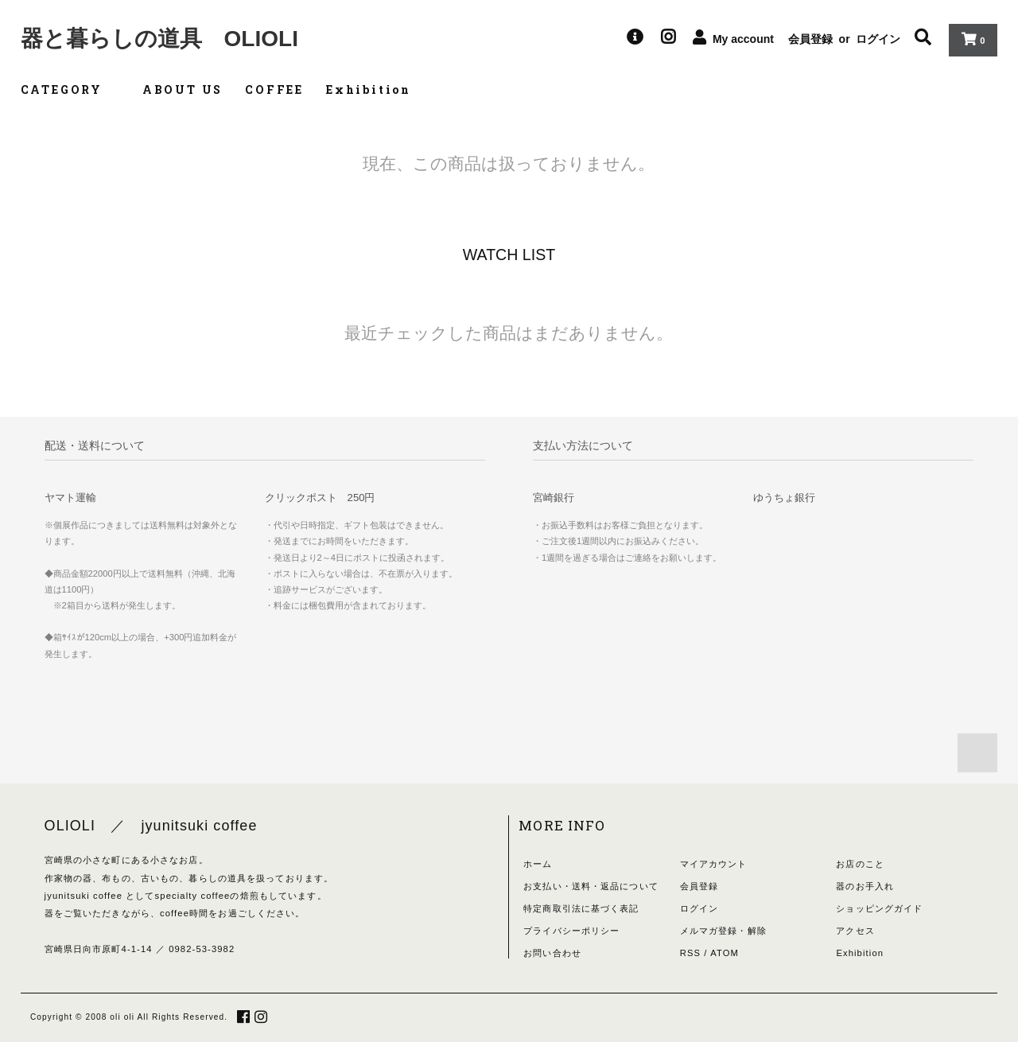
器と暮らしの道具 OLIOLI (159, 38)
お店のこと (860, 864)
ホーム (537, 864)
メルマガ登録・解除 (723, 930)
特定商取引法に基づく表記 (581, 908)
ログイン (878, 39)
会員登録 (810, 39)
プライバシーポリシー (571, 930)
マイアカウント (714, 864)
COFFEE (274, 89)
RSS (690, 953)
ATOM (724, 953)
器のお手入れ (865, 886)
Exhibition (368, 89)
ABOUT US (182, 89)
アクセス (855, 930)
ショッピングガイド (879, 908)
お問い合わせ (552, 953)
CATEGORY (70, 89)
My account (743, 39)
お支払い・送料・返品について (591, 886)
